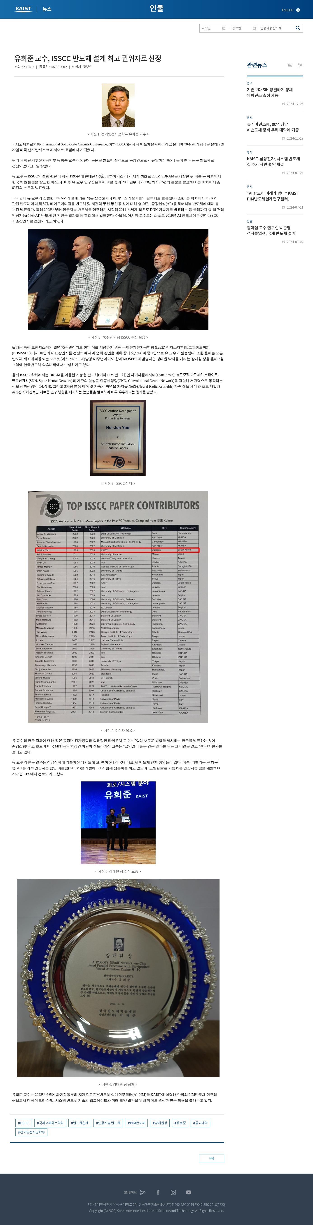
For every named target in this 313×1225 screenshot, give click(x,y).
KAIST (24, 10)
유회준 (181, 1123)
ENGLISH (287, 10)
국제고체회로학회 (51, 1123)
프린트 (289, 65)
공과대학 (201, 1123)
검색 (298, 28)
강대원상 (161, 1123)
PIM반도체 (137, 1123)
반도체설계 (81, 1123)
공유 (300, 65)
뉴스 (46, 9)
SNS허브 (130, 1192)
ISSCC (25, 1123)
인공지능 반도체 (109, 1123)
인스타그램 (173, 1192)
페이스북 (158, 1192)
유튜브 (188, 1192)
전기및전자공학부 (32, 1132)
